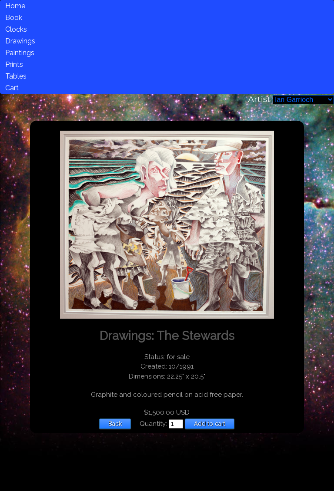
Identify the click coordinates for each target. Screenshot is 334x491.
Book (13, 17)
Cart (12, 88)
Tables (16, 76)
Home (15, 6)
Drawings (20, 41)
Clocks (16, 29)
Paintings (19, 53)
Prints (14, 64)
